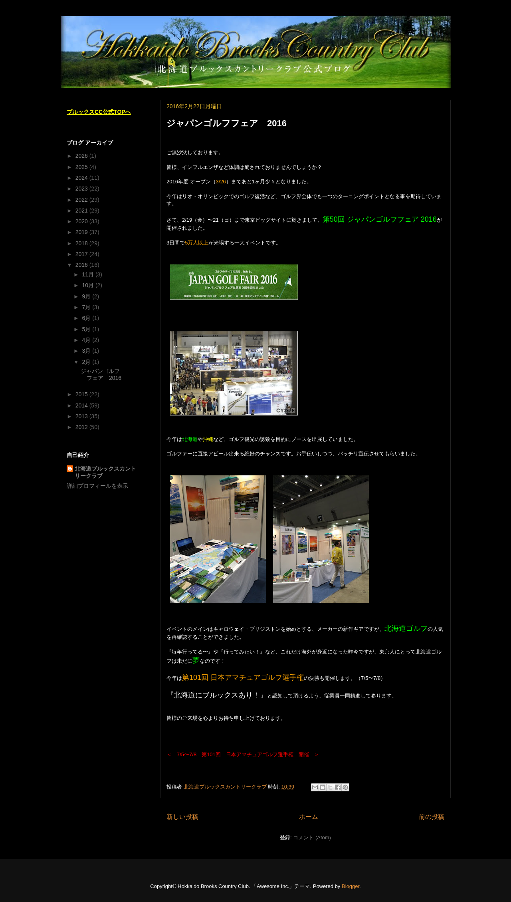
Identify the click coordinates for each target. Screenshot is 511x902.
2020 (82, 221)
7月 (87, 307)
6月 (87, 318)
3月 (87, 351)
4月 (87, 340)
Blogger (350, 886)
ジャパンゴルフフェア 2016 (226, 123)
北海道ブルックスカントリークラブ (105, 472)
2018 (82, 243)
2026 (82, 156)
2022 (82, 200)
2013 (82, 416)
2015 (82, 394)
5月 (87, 329)
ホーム (308, 816)
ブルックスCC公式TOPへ (99, 112)
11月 (88, 274)
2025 (82, 167)
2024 (82, 178)
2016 (82, 265)
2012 (82, 427)
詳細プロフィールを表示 (97, 486)
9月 (87, 296)
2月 (87, 362)
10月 (88, 285)
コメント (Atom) (312, 837)
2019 (82, 232)
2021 (82, 210)
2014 (82, 405)
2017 (82, 254)
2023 (82, 188)
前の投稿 (431, 816)
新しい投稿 (182, 816)
